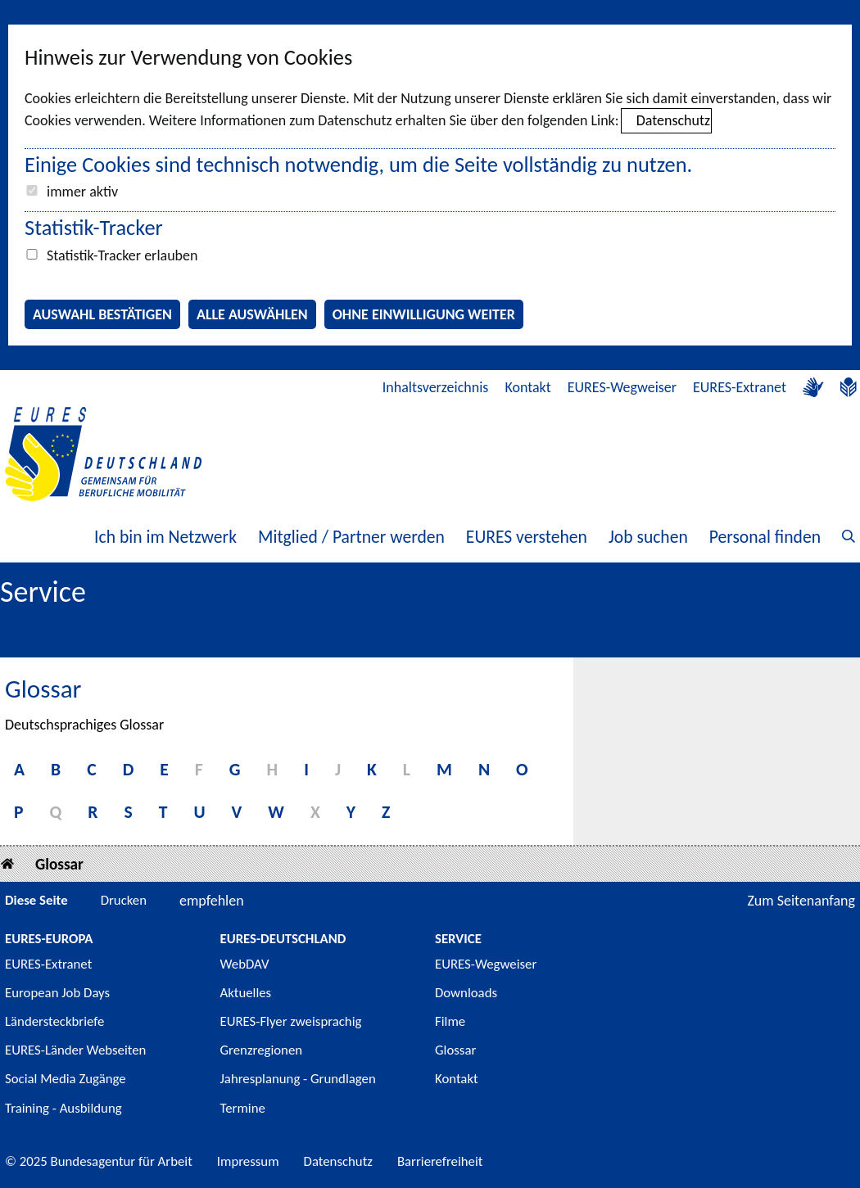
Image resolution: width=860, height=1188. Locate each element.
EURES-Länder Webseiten (75, 1050)
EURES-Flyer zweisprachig (291, 1021)
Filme (450, 1021)
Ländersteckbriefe (54, 1021)
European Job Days (57, 992)
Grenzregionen (261, 1050)
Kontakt (527, 387)
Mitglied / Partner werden (351, 537)
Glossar (59, 864)
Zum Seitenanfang (801, 901)
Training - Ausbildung (63, 1108)
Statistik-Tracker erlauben (122, 255)
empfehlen (211, 901)
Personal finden (765, 537)
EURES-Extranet (739, 387)
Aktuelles (246, 992)
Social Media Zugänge (65, 1078)
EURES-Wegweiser (622, 387)
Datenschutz (673, 120)
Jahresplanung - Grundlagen (298, 1078)
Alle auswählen (252, 314)
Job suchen (648, 537)
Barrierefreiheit (440, 1161)
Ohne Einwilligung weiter (424, 314)
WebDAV (244, 964)
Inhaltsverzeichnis (435, 387)
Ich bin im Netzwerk (165, 537)
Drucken (124, 900)
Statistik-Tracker (94, 228)
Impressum (248, 1161)
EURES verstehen (526, 537)
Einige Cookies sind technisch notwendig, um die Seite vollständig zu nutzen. (358, 164)
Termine (242, 1108)
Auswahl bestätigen (102, 314)
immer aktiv (82, 192)
